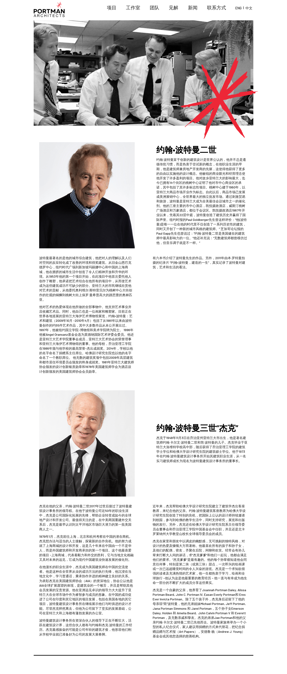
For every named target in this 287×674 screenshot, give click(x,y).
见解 (194, 9)
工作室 (163, 9)
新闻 (209, 9)
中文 (250, 9)
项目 (147, 9)
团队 (179, 9)
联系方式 (226, 9)
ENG (242, 9)
